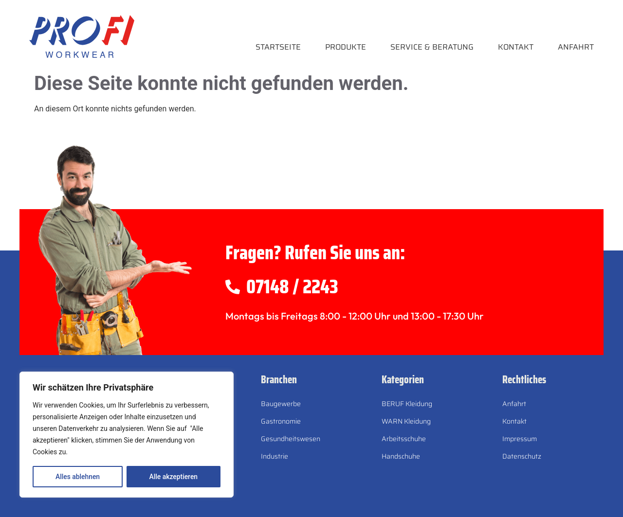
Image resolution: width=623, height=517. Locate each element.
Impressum (519, 438)
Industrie (274, 456)
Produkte (345, 47)
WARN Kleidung (406, 421)
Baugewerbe (281, 403)
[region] (126, 435)
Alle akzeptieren (173, 477)
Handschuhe (401, 456)
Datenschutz (521, 456)
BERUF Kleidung (407, 403)
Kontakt (515, 47)
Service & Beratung (432, 47)
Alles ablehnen (77, 477)
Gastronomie (281, 421)
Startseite (278, 47)
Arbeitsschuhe (404, 438)
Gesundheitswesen (290, 438)
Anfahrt (576, 47)
